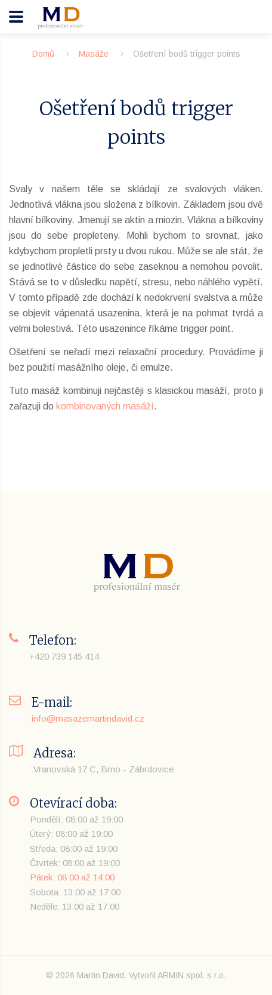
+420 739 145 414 (64, 656)
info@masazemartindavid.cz (88, 718)
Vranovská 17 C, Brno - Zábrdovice (103, 769)
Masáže (94, 53)
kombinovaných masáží (105, 406)
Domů (43, 53)
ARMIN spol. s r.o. (191, 975)
